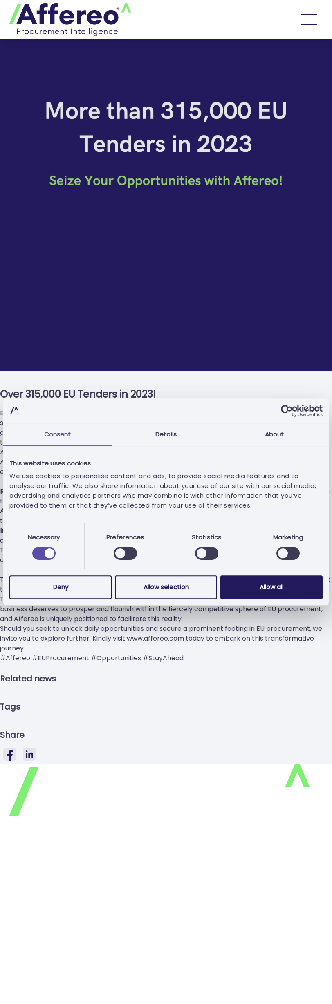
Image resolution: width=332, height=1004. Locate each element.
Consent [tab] (57, 434)
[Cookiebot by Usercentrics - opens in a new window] (287, 411)
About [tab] (274, 434)
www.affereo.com (155, 638)
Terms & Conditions (40, 901)
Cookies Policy (32, 885)
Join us (20, 934)
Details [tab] (166, 434)
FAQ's (18, 917)
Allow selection (166, 587)
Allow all (271, 587)
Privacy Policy (31, 868)
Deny (60, 587)
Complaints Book (36, 985)
